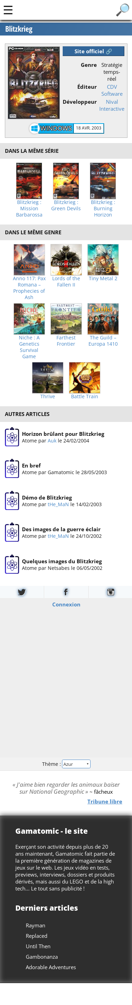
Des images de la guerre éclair (61, 529)
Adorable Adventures (51, 967)
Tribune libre (104, 801)
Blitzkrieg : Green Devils (66, 205)
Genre (89, 64)
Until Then (38, 946)
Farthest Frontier (66, 341)
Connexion (66, 604)
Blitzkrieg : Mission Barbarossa (29, 208)
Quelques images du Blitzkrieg (61, 560)
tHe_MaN (58, 504)
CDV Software (112, 90)
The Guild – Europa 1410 (103, 341)
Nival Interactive (111, 105)
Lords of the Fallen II (66, 281)
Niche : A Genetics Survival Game (29, 347)
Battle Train (84, 396)
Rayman (35, 925)
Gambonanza (42, 956)
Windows (56, 128)
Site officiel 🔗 (93, 51)
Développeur (80, 101)
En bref (31, 465)
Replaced (36, 935)
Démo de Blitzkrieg (46, 497)
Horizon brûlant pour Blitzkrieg (63, 433)
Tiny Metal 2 (103, 278)
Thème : (66, 763)
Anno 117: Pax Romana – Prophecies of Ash (29, 287)
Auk (51, 440)
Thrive (47, 396)
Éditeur (87, 86)
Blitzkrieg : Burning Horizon (103, 208)
